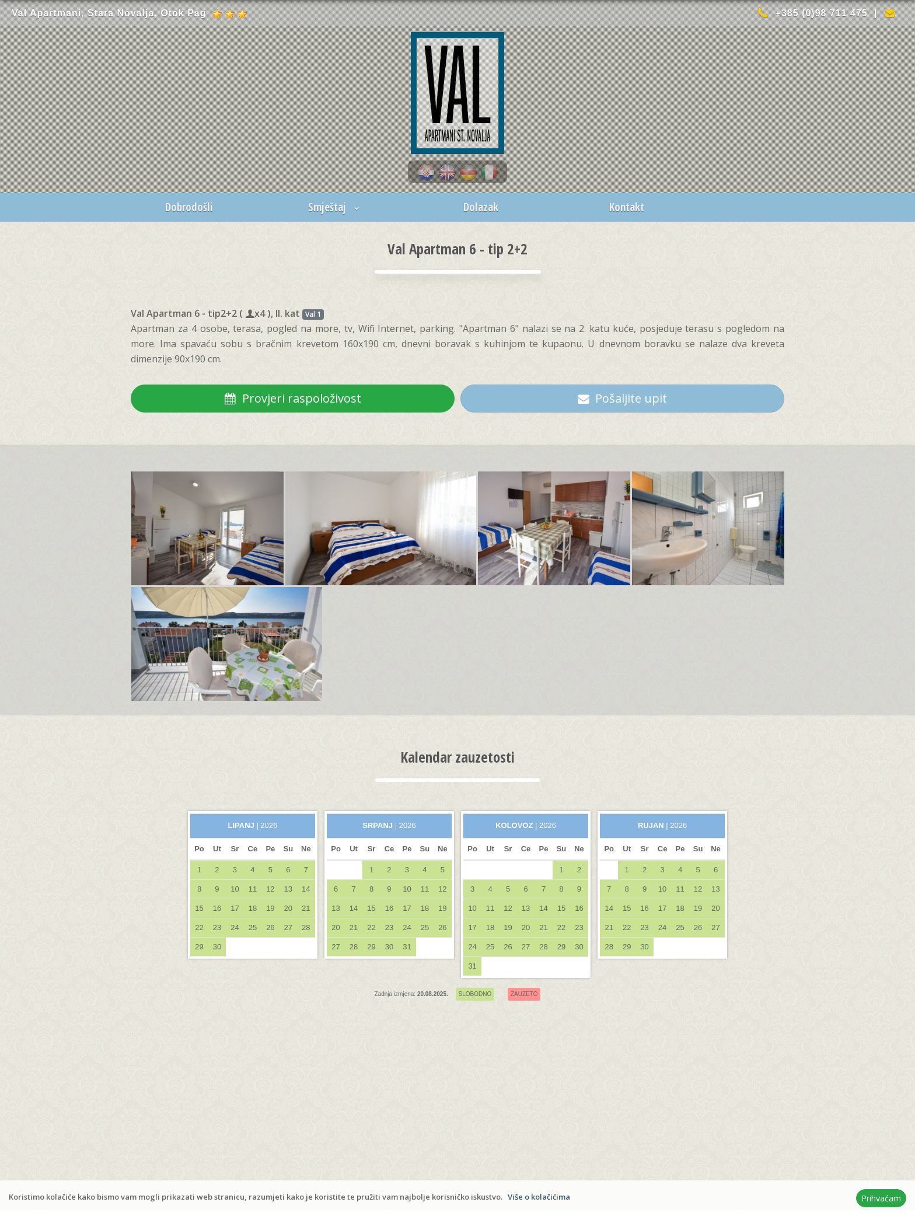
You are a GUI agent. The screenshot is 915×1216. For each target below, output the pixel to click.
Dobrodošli (189, 207)
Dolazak (480, 207)
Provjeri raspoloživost (293, 398)
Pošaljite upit (622, 398)
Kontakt (626, 207)
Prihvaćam (881, 1198)
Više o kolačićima (539, 1196)
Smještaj (335, 207)
